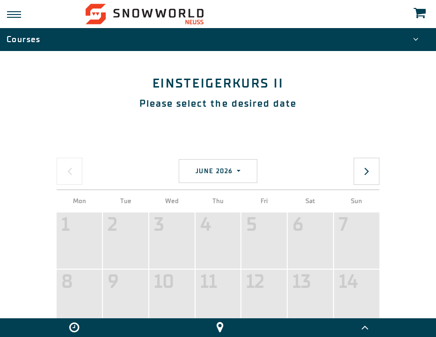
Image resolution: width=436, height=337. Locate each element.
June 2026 (215, 171)
